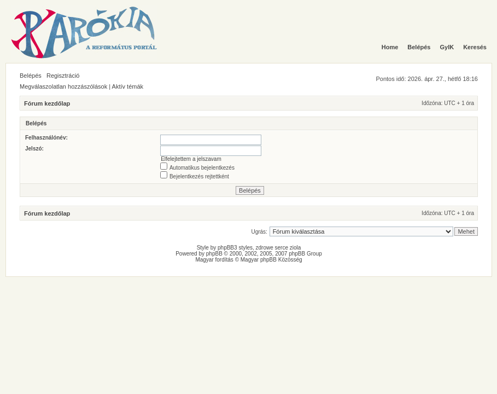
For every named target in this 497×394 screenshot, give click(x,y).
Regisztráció (63, 75)
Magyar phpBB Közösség (271, 260)
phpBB (214, 254)
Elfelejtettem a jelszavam (191, 159)
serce (281, 248)
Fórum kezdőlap (47, 103)
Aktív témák (127, 86)
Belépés (31, 75)
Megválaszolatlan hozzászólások (63, 86)
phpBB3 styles (235, 248)
